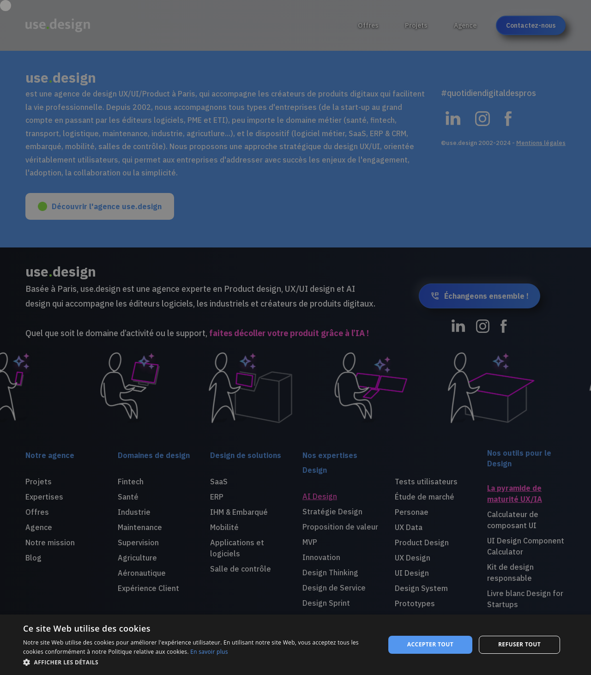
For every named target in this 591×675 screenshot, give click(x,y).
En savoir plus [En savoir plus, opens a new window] (209, 652)
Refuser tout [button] (519, 644)
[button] (198, 662)
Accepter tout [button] (430, 644)
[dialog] (295, 645)
